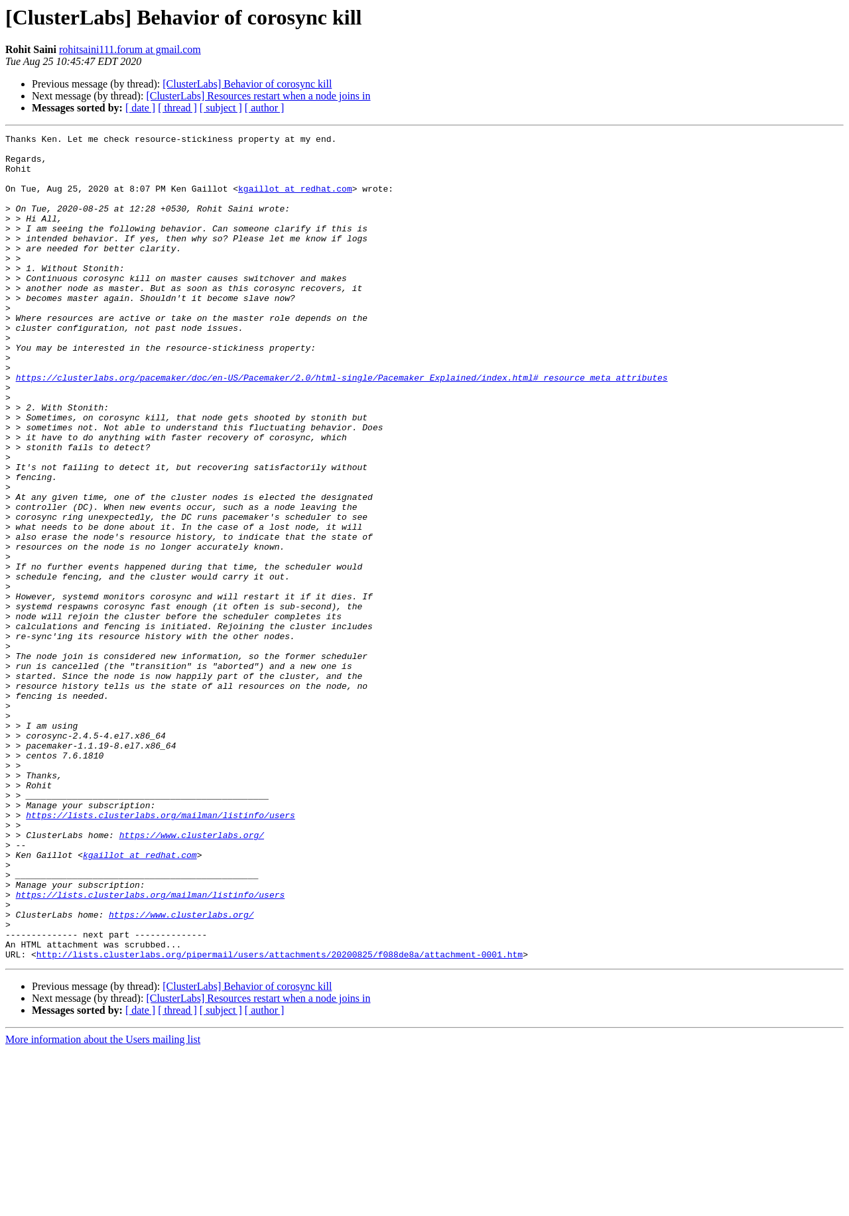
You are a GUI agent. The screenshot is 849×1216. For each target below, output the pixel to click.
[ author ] (265, 107)
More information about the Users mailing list (102, 1204)
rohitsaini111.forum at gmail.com (130, 49)
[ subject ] (221, 107)
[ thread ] (177, 107)
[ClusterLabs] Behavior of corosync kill (247, 84)
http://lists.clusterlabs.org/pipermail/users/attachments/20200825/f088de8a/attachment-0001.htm (279, 1119)
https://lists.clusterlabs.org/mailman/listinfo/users (160, 952)
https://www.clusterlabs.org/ (191, 976)
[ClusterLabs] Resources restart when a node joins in (258, 95)
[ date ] (140, 107)
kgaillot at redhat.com (295, 200)
